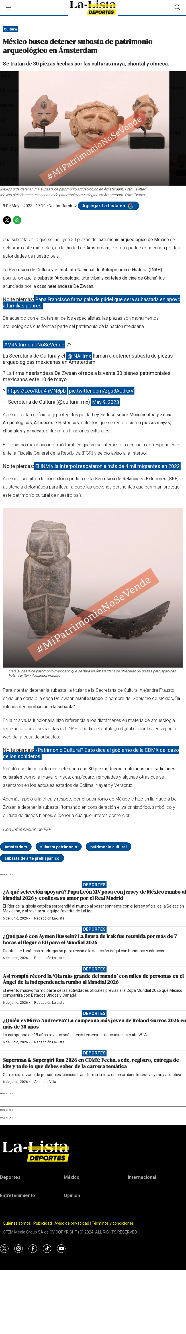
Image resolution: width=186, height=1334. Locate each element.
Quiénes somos (17, 1223)
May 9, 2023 (105, 402)
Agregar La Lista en (108, 205)
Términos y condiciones (113, 1223)
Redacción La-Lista (49, 918)
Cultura (10, 29)
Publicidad (43, 1223)
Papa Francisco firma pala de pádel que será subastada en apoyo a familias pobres (91, 302)
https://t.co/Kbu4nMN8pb (37, 391)
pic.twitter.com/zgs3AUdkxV (101, 391)
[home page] (93, 1151)
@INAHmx (79, 356)
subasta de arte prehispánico (32, 858)
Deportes (94, 884)
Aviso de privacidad (71, 1223)
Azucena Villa (45, 1082)
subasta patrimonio (58, 847)
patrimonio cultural (108, 847)
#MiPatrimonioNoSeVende (34, 345)
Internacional (142, 1177)
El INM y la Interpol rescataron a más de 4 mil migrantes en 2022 (107, 466)
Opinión (72, 1195)
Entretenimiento (17, 1195)
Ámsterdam (16, 847)
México (71, 1177)
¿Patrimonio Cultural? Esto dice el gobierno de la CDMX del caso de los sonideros (91, 753)
